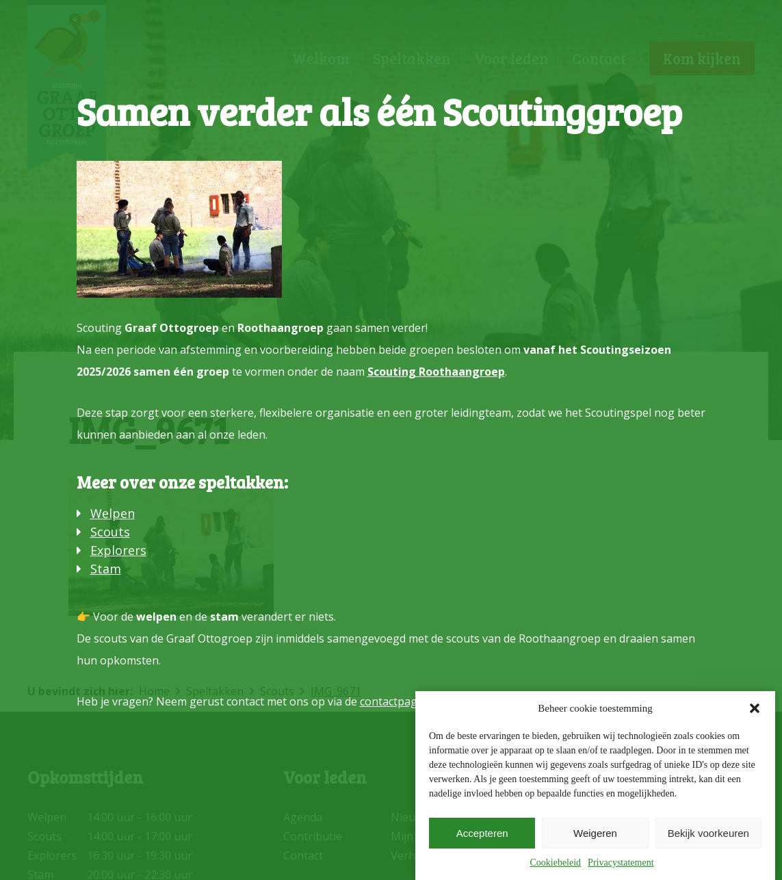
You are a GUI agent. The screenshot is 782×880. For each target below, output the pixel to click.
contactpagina (396, 701)
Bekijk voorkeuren (708, 833)
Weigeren (595, 833)
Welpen (112, 513)
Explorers (118, 550)
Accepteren (482, 833)
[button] (754, 708)
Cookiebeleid (555, 862)
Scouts (110, 531)
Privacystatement (620, 862)
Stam (105, 568)
